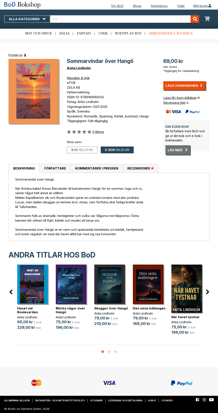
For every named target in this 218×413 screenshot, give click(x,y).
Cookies (167, 400)
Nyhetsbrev (159, 6)
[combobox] (124, 19)
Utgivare (96, 400)
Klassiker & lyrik (78, 78)
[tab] (24, 168)
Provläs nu (16, 55)
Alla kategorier (27, 19)
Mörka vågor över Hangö (70, 310)
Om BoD (117, 6)
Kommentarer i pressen (96, 168)
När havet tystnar (185, 317)
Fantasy (84, 34)
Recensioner (140, 168)
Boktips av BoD (128, 34)
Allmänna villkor (17, 400)
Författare (55, 168)
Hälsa (64, 34)
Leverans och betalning (125, 400)
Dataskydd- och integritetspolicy (60, 400)
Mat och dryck (38, 34)
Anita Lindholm (79, 68)
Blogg (137, 6)
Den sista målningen (149, 308)
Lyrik (103, 34)
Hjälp (181, 6)
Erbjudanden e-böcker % (171, 34)
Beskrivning (24, 168)
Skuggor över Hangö (111, 308)
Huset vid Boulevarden (27, 310)
